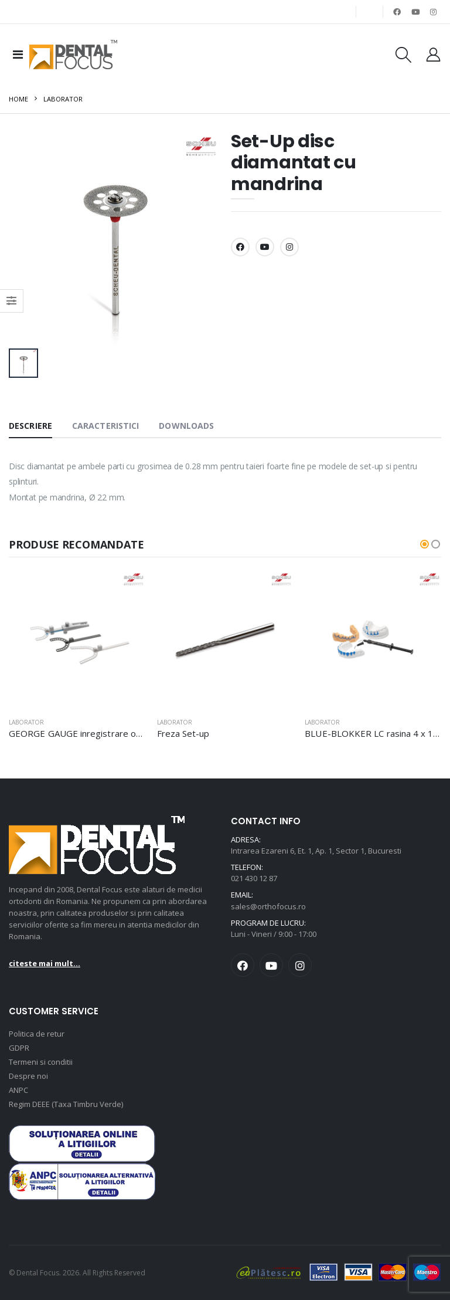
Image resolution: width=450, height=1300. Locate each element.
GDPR (19, 1047)
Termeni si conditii (41, 1062)
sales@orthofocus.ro (268, 906)
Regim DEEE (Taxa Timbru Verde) (66, 1104)
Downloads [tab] (186, 425)
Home (18, 98)
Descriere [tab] (30, 425)
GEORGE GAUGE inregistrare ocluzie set (92, 733)
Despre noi (28, 1076)
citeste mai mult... (44, 963)
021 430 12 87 (254, 878)
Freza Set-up (183, 733)
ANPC (18, 1090)
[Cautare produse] (402, 54)
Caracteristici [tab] (105, 425)
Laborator (63, 98)
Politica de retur (36, 1033)
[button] (424, 544)
